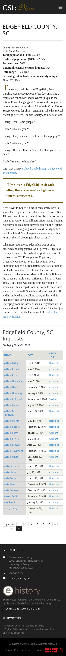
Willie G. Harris (11, 466)
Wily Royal (9, 502)
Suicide (52, 399)
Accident (53, 369)
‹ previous (10, 524)
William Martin (11, 420)
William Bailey (11, 363)
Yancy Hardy (10, 508)
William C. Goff (11, 369)
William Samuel (12, 444)
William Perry (11, 432)
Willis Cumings (11, 490)
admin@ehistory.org (19, 578)
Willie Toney (10, 478)
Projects (18, 650)
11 (19, 528)
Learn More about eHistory (22, 608)
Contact (38, 650)
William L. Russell (13, 399)
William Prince (11, 438)
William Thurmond (13, 450)
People (28, 650)
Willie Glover (10, 472)
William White (11, 456)
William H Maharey (14, 381)
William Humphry (13, 393)
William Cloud (11, 375)
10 (12, 528)
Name (8, 355)
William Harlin (11, 387)
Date (30, 355)
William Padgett (12, 426)
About (8, 650)
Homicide (54, 363)
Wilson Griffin (11, 496)
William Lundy (11, 405)
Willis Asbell (10, 484)
